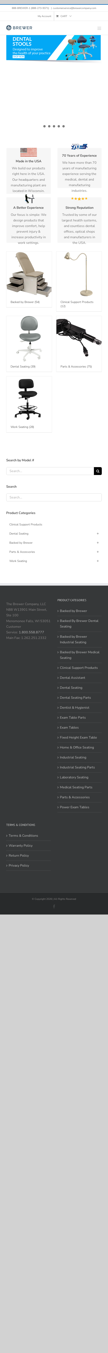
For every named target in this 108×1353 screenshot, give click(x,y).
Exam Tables (69, 661)
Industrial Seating (73, 691)
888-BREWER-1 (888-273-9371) (31, 8)
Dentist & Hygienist (74, 641)
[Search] (98, 404)
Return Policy (19, 789)
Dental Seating (71, 621)
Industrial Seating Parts (77, 700)
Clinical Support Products (79, 601)
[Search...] (50, 404)
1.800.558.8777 (31, 565)
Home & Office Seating (77, 681)
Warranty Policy (21, 779)
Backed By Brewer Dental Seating (79, 557)
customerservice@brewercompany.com (74, 8)
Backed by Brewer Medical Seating (80, 588)
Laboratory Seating (74, 710)
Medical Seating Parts (76, 720)
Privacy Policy (19, 799)
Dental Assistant (72, 611)
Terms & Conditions (23, 769)
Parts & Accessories (75, 730)
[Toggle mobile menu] (99, 28)
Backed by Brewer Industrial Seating (73, 573)
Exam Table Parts (73, 651)
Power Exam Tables (74, 740)
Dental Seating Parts (75, 631)
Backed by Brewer (73, 544)
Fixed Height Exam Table (78, 671)
